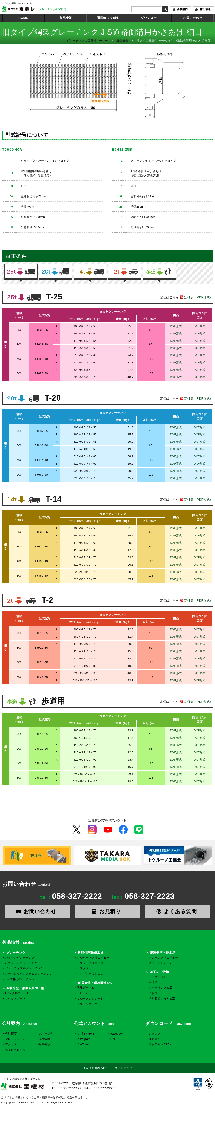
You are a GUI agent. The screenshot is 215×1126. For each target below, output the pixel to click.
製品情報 (65, 18)
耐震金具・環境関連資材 (95, 983)
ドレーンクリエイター (163, 957)
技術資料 (155, 1039)
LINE (113, 1039)
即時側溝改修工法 (91, 952)
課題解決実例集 (108, 18)
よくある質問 (178, 911)
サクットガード (15, 998)
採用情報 (205, 9)
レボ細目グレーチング (20, 979)
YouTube (83, 1044)
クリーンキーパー (89, 1004)
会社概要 (11, 1033)
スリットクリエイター (91, 963)
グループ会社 (47, 1033)
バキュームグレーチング (21, 963)
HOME (23, 18)
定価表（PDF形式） (196, 297)
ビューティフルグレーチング (24, 968)
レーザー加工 (157, 977)
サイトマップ (123, 1068)
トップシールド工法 (90, 973)
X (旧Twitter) (85, 1033)
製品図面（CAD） (161, 1044)
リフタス (83, 968)
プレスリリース (15, 1039)
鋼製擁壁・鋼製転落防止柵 (25, 988)
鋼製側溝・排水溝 (162, 952)
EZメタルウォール (17, 993)
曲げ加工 (155, 982)
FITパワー (83, 993)
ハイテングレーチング (20, 957)
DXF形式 (176, 326)
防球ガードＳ (86, 987)
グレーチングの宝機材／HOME (87, 40)
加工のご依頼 (159, 972)
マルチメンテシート (90, 998)
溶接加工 (155, 993)
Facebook (116, 1033)
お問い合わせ (192, 18)
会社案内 (182, 9)
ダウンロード (150, 18)
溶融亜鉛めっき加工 (162, 998)
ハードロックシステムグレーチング (28, 973)
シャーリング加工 (160, 987)
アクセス (11, 1044)
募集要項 (44, 1044)
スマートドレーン (160, 963)
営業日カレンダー (17, 1050)
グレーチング (15, 952)
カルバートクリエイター (93, 957)
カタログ (155, 1033)
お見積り (107, 911)
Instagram (84, 1039)
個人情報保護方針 (94, 1068)
